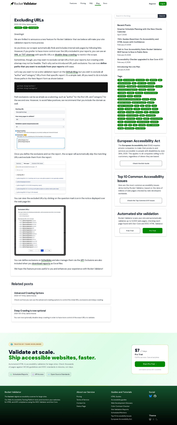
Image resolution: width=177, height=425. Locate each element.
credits (130, 93)
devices (139, 93)
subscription (130, 122)
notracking (146, 109)
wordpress (140, 128)
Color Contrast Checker (120, 406)
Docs (105, 3)
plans (155, 109)
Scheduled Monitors (119, 413)
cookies (142, 90)
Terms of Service (83, 400)
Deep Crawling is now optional (30, 310)
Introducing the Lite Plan (128, 67)
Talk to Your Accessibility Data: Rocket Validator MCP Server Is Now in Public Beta (139, 50)
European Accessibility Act (121, 419)
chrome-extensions (145, 86)
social (139, 119)
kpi (142, 106)
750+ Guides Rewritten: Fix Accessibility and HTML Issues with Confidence (138, 40)
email (130, 96)
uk (130, 125)
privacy (139, 112)
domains (122, 96)
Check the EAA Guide (141, 163)
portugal (130, 112)
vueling (142, 125)
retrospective (132, 115)
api (160, 80)
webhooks (129, 128)
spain (146, 119)
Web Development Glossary (122, 403)
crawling (122, 93)
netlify (136, 109)
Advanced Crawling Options (29, 293)
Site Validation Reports (120, 409)
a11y (120, 80)
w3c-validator (152, 125)
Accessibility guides (119, 400)
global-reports (124, 102)
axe (134, 83)
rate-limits (154, 112)
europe (137, 96)
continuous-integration (128, 90)
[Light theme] (153, 419)
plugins (121, 112)
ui (125, 125)
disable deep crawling (66, 54)
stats (121, 122)
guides (150, 102)
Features (73, 3)
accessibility (129, 80)
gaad (153, 99)
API (82, 260)
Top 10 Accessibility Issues (121, 416)
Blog (98, 3)
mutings (128, 109)
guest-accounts (139, 102)
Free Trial (130, 231)
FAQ (91, 3)
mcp (154, 106)
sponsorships (156, 119)
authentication (124, 83)
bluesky (151, 83)
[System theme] (150, 419)
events (145, 99)
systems (154, 122)
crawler (18, 28)
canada (122, 86)
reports (121, 115)
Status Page (81, 406)
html (136, 106)
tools (120, 125)
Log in (162, 4)
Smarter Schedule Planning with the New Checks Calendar (139, 30)
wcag (121, 128)
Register (152, 4)
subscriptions (143, 122)
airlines (153, 80)
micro (121, 109)
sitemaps (130, 119)
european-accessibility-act (129, 99)
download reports (41, 263)
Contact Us (81, 403)
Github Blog (72, 72)
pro (25, 28)
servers (121, 119)
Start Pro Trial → (150, 364)
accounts (140, 80)
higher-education (125, 106)
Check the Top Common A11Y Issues (141, 200)
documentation (151, 93)
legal (148, 106)
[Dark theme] (156, 419)
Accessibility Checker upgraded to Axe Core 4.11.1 (140, 59)
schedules (151, 115)
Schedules (46, 260)
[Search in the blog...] (136, 16)
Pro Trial (152, 231)
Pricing (83, 3)
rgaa (142, 115)
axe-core (141, 83)
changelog (33, 28)
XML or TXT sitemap (24, 54)
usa (135, 125)
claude (159, 86)
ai (147, 80)
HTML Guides (116, 397)
